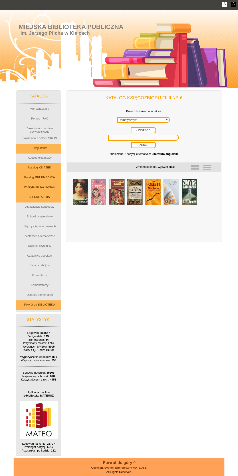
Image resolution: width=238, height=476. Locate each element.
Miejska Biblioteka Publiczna (71, 26)
